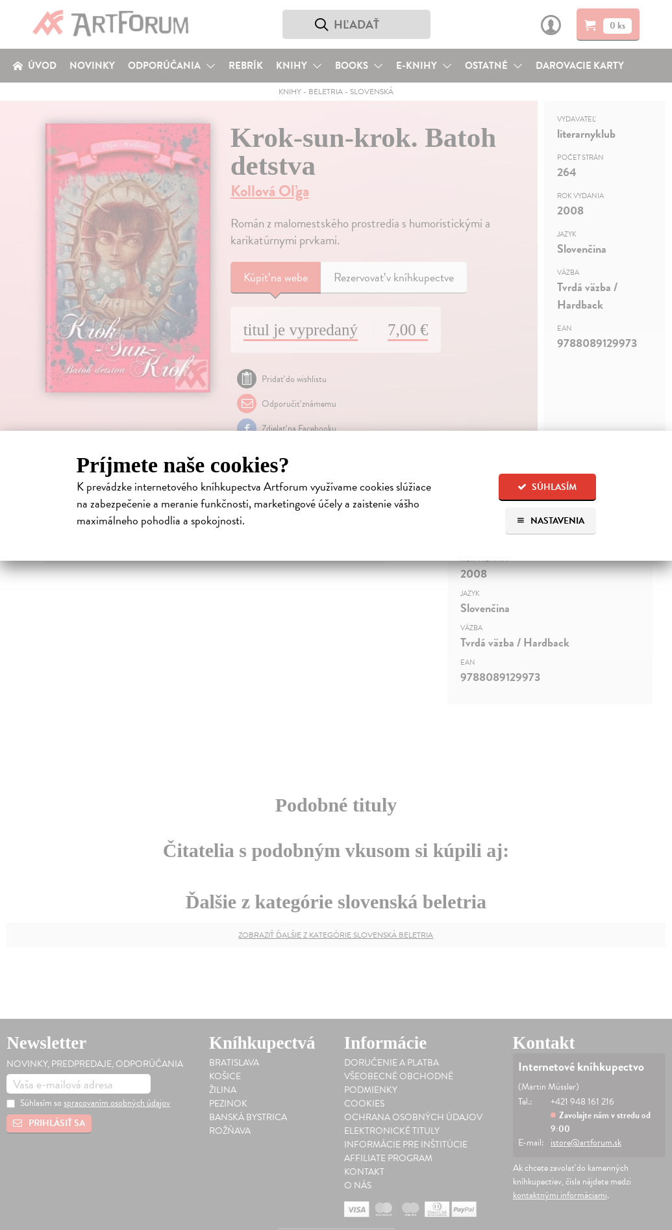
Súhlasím (547, 487)
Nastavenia (550, 521)
